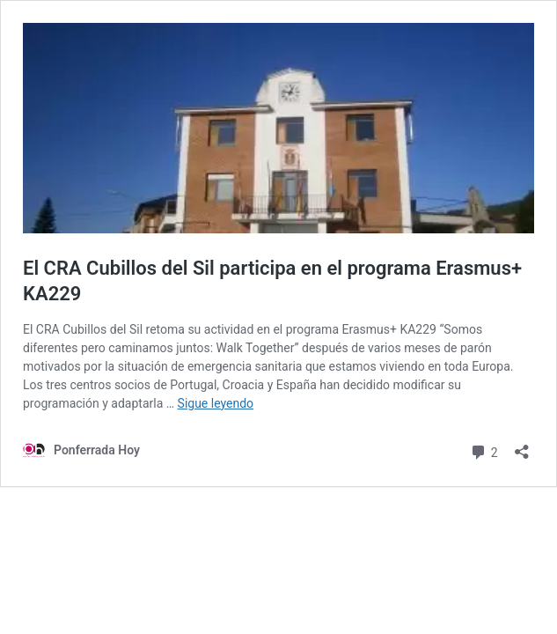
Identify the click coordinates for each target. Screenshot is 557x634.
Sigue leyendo (216, 403)
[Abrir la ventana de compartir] (521, 446)
